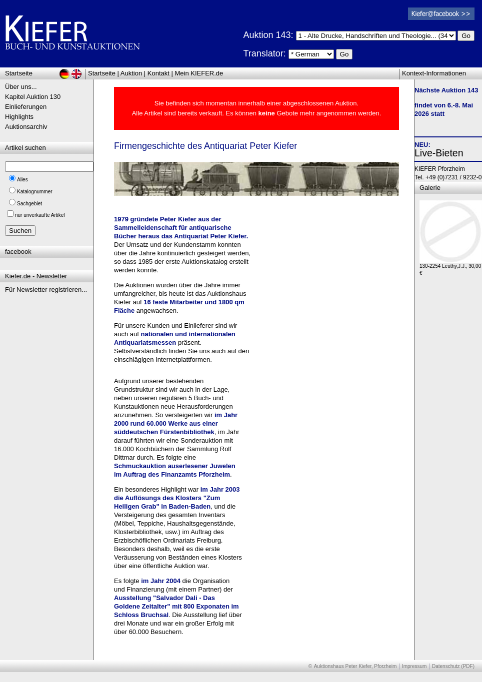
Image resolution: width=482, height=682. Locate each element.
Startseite (102, 73)
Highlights (19, 116)
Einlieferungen (25, 106)
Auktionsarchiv (26, 126)
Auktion (131, 73)
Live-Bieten (439, 152)
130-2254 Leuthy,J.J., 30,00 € (451, 267)
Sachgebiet (29, 203)
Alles (22, 179)
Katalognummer (34, 191)
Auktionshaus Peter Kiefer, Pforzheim (355, 666)
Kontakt (159, 73)
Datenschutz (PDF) (453, 666)
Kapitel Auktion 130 (32, 96)
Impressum (414, 666)
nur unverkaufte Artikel (40, 215)
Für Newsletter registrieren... (46, 289)
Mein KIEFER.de (199, 73)
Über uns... (21, 86)
